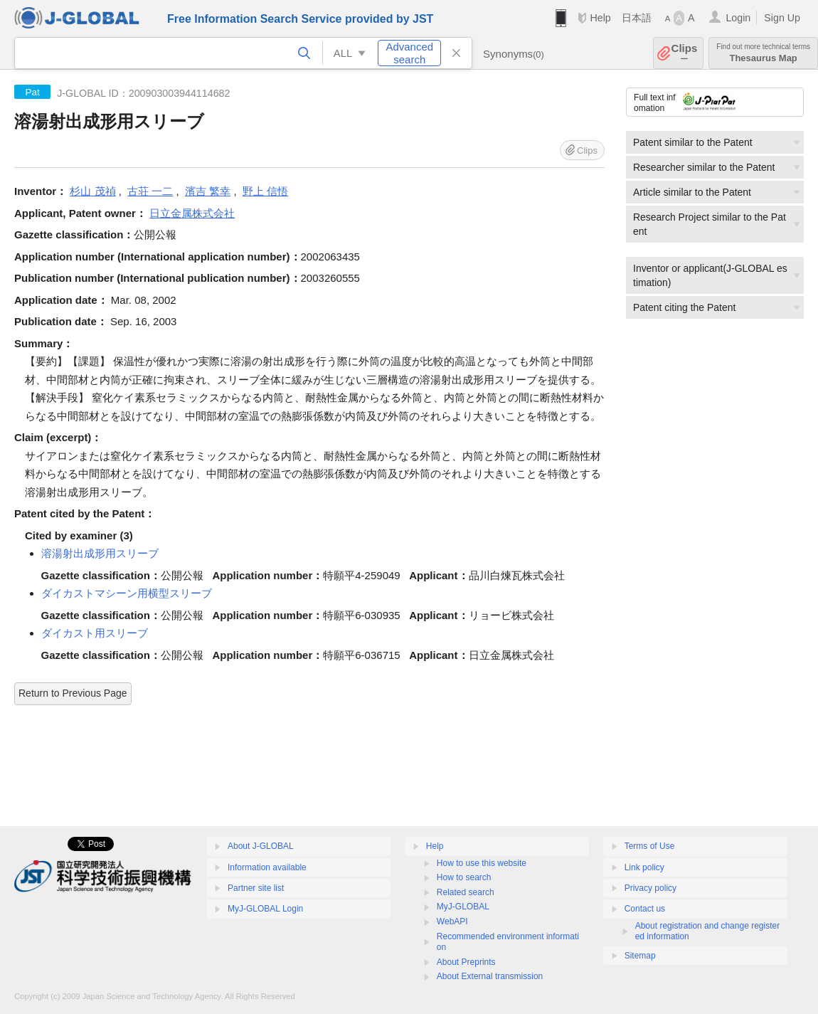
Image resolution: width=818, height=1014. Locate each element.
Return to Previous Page (72, 693)
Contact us (645, 909)
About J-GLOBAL (261, 846)
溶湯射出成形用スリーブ (100, 553)
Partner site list (256, 888)
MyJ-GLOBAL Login (265, 909)
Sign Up (782, 17)
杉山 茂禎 (92, 191)
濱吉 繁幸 (207, 191)
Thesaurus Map (763, 53)
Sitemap (640, 956)
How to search (464, 877)
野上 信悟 (265, 191)
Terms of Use (650, 846)
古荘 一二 (150, 191)
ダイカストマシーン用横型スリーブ (126, 593)
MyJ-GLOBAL (463, 907)
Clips (684, 53)
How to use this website (481, 863)
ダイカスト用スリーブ (94, 633)
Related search (465, 892)
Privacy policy (650, 888)
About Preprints (466, 962)
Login (738, 17)
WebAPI (452, 921)
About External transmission (490, 976)
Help (600, 17)
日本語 (637, 17)
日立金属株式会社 (192, 213)
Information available (267, 867)
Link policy (644, 867)
